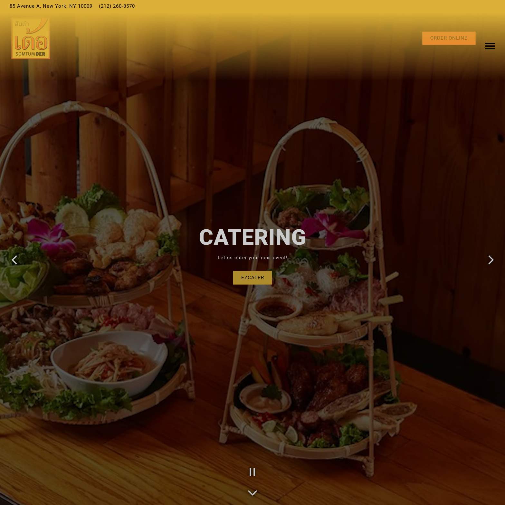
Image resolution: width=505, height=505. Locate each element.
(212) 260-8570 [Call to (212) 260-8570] (117, 6)
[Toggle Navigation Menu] (490, 38)
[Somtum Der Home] (31, 38)
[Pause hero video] (252, 472)
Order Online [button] (449, 38)
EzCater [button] (252, 278)
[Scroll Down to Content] (252, 491)
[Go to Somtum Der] (51, 6)
